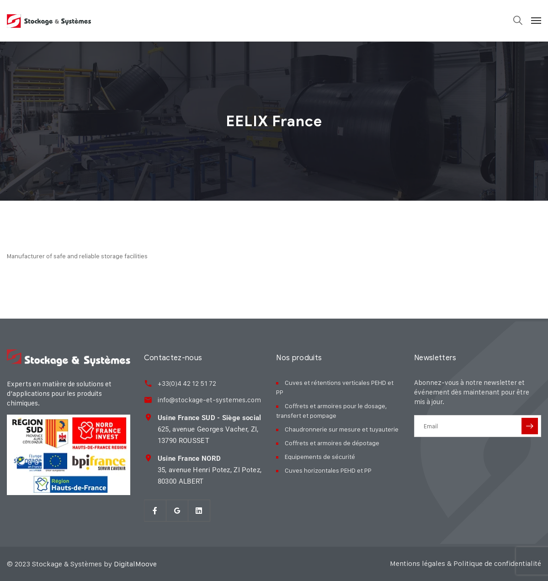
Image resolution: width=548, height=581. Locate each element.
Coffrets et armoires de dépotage (332, 443)
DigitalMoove (135, 564)
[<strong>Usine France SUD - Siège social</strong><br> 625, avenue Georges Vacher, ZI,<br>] (148, 417)
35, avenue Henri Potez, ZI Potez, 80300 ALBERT (210, 469)
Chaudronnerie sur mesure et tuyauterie (342, 429)
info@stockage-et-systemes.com (209, 399)
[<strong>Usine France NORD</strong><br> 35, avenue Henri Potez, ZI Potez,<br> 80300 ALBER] (148, 457)
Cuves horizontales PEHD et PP (328, 470)
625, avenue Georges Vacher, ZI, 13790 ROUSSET (209, 429)
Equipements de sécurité (320, 456)
